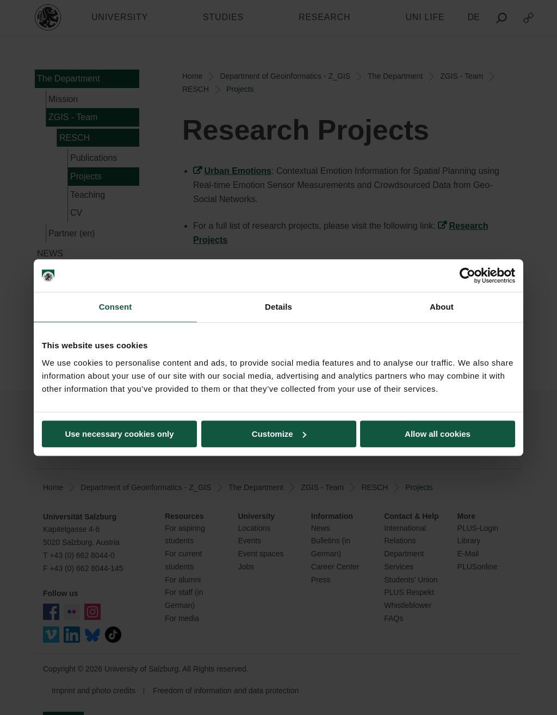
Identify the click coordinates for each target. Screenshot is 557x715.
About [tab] (442, 306)
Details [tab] (278, 306)
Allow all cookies (438, 433)
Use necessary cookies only (119, 433)
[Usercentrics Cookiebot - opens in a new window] (467, 275)
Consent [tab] (115, 306)
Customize (279, 433)
